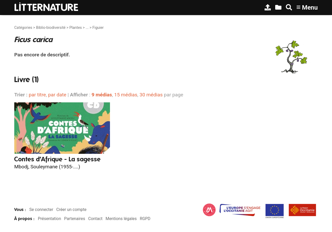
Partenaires (74, 218)
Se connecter (41, 209)
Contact (95, 218)
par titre (37, 95)
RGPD (145, 218)
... (87, 27)
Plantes (75, 27)
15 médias (125, 95)
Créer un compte (71, 209)
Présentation (49, 218)
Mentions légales (121, 218)
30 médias (151, 95)
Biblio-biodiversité (51, 27)
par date (57, 95)
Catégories (23, 27)
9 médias (102, 95)
